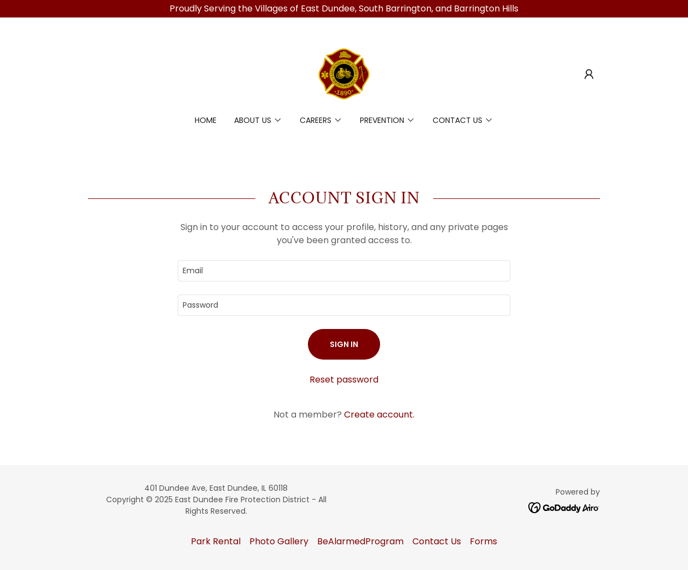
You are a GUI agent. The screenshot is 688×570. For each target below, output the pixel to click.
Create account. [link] (379, 414)
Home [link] (206, 120)
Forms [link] (483, 541)
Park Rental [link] (216, 541)
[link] (344, 73)
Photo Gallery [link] (278, 541)
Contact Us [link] (436, 541)
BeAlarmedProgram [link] (360, 541)
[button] (589, 74)
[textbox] (344, 270)
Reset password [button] (344, 379)
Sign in (344, 344)
